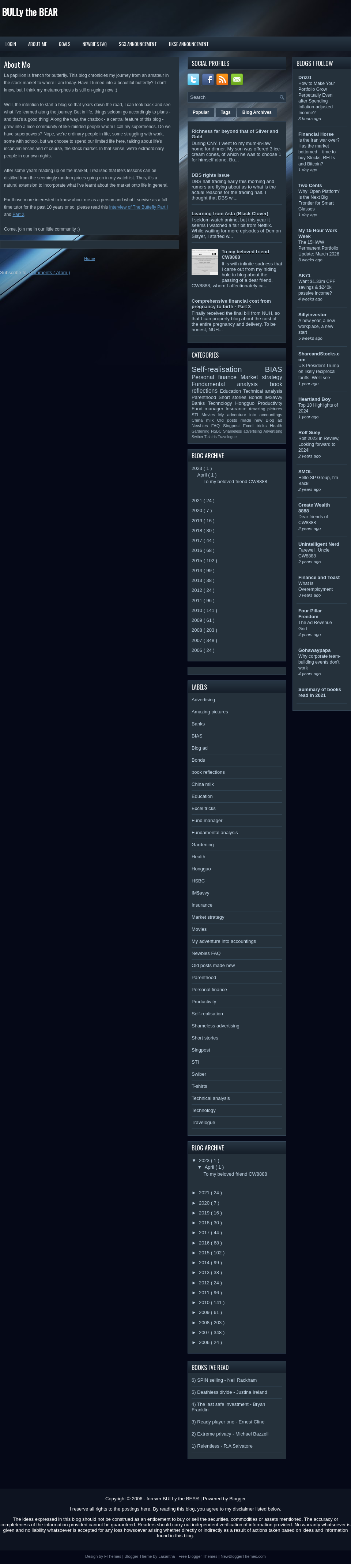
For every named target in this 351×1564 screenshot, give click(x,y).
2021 (198, 500)
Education (232, 391)
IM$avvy (273, 397)
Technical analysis (262, 391)
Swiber (198, 437)
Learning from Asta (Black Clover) (230, 213)
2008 (198, 630)
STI (196, 414)
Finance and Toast (319, 577)
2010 (198, 610)
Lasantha (167, 1556)
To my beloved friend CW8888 (235, 481)
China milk (204, 420)
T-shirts (211, 437)
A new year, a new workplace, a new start (316, 326)
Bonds (256, 397)
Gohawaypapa (314, 650)
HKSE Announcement (189, 44)
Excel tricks (256, 425)
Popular (201, 112)
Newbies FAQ (207, 425)
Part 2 (18, 214)
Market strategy (261, 377)
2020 (198, 510)
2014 (198, 570)
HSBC (217, 431)
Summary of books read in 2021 (319, 692)
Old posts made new (241, 420)
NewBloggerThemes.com (243, 1556)
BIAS (273, 369)
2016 (198, 550)
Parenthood (205, 397)
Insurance (237, 408)
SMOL (305, 471)
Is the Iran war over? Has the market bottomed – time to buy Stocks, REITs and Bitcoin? (319, 152)
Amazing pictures (265, 408)
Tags (226, 112)
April (202, 475)
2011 (198, 600)
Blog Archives (257, 112)
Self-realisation (228, 369)
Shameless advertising (243, 431)
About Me (37, 44)
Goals (65, 44)
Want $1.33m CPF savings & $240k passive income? (316, 287)
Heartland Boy (314, 399)
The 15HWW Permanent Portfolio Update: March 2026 (318, 248)
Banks (200, 403)
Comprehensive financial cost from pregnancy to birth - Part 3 (231, 303)
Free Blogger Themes (198, 1556)
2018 (198, 530)
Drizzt (304, 77)
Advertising (273, 431)
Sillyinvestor (312, 314)
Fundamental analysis (231, 384)
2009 (198, 620)
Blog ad (274, 420)
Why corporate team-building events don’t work (319, 662)
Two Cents (310, 185)
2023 (198, 468)
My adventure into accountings (250, 414)
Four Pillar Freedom (310, 613)
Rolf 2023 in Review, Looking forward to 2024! (319, 444)
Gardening (201, 431)
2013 (198, 580)
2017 (198, 540)
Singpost (233, 425)
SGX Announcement (138, 44)
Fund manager (209, 408)
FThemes (113, 1556)
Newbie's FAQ (95, 44)
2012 (198, 590)
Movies (209, 414)
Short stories (234, 397)
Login (10, 44)
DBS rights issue (211, 175)
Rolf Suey (309, 432)
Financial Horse (316, 134)
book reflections (208, 772)
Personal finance (216, 377)
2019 (198, 520)
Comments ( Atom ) (49, 272)
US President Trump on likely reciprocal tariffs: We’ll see (318, 371)
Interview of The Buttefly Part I (138, 207)
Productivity (270, 403)
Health (276, 425)
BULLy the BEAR (29, 12)
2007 (198, 640)
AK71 (304, 275)
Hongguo (246, 403)
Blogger (237, 1498)
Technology (221, 403)
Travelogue (227, 437)
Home (89, 258)
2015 (198, 560)
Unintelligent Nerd (318, 544)
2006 (198, 650)
